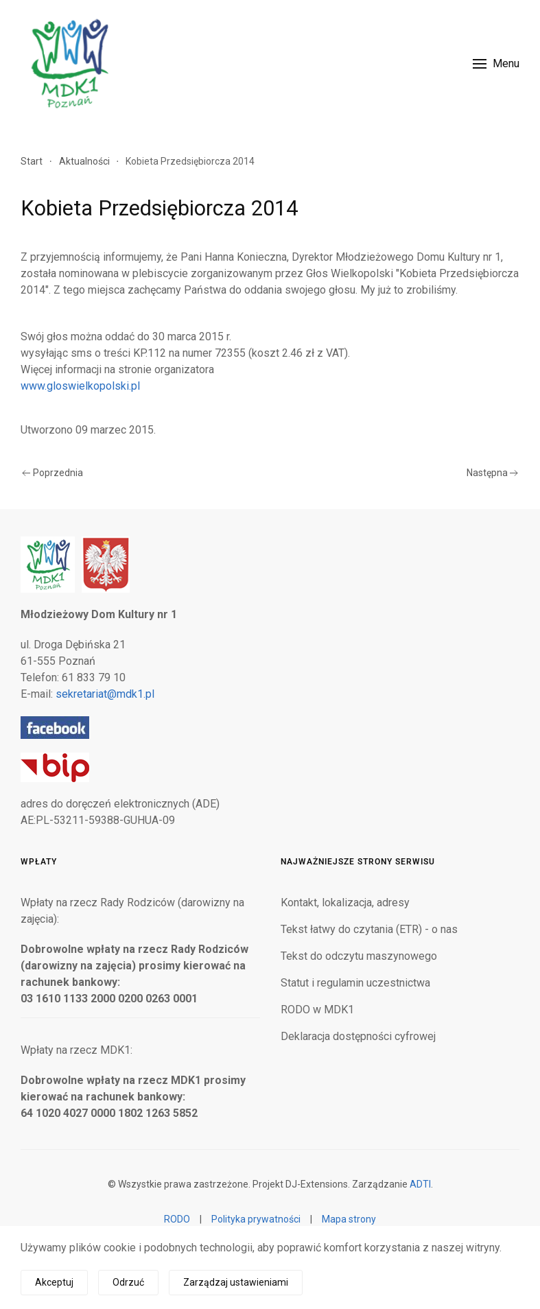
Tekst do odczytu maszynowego (359, 956)
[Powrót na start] (69, 63)
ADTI (420, 1184)
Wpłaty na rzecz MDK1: (76, 1050)
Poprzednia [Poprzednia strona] (52, 472)
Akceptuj (54, 1282)
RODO (177, 1219)
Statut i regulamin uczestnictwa (355, 982)
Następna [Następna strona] (493, 472)
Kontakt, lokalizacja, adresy (345, 902)
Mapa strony (349, 1219)
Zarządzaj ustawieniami (235, 1282)
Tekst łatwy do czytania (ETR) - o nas (369, 929)
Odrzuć (128, 1282)
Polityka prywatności (256, 1219)
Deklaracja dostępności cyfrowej (358, 1036)
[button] (496, 63)
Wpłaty (39, 861)
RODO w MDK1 (317, 1009)
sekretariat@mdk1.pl (105, 693)
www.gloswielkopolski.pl (80, 385)
